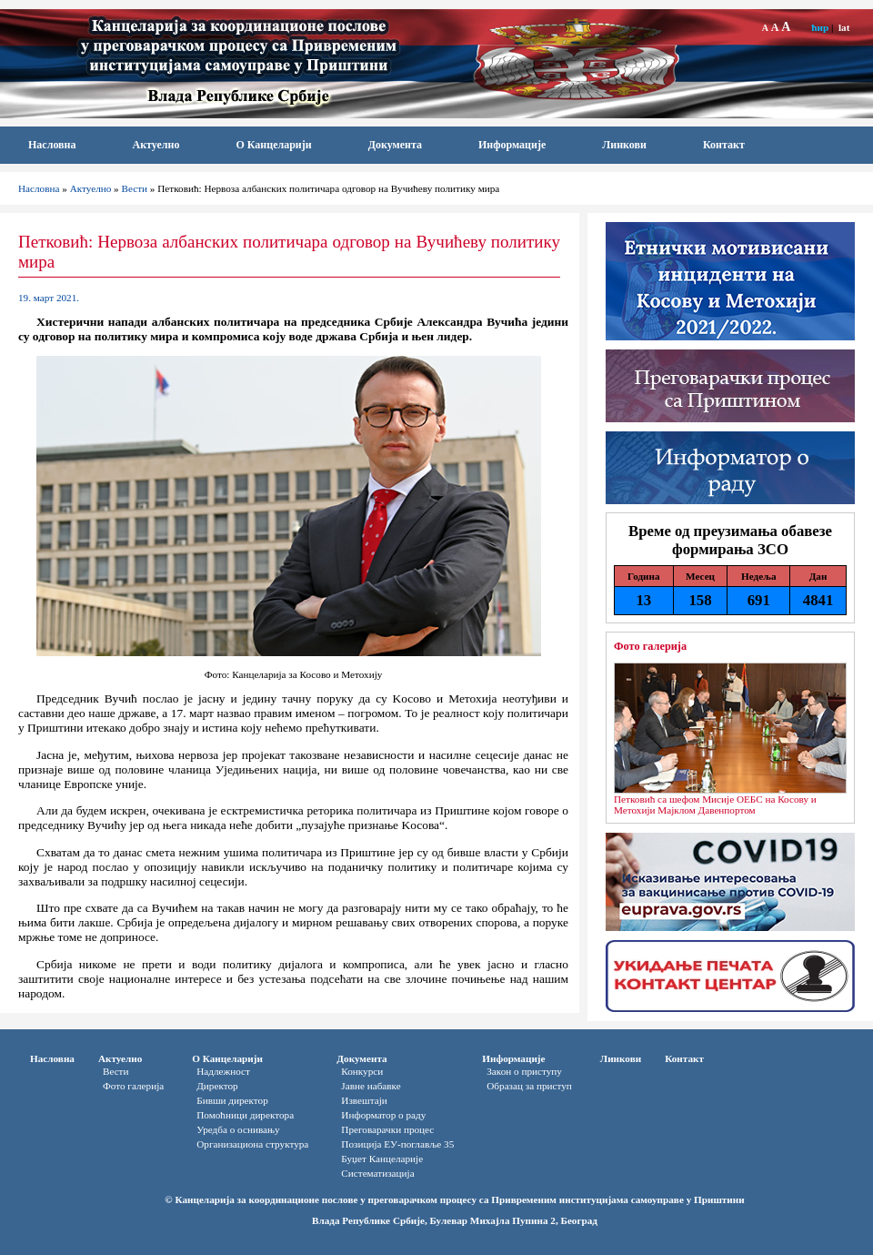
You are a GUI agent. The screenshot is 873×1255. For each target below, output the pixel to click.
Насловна (52, 144)
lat (843, 27)
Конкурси (362, 1071)
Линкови (624, 144)
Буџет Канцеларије (382, 1158)
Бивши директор (232, 1100)
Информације (512, 144)
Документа (395, 144)
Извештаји (363, 1100)
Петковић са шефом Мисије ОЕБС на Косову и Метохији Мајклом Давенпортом (715, 804)
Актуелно (156, 144)
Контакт (724, 144)
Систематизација (377, 1173)
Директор (216, 1085)
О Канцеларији (273, 144)
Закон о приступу (524, 1071)
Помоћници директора (245, 1114)
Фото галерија (650, 646)
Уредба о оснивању (237, 1129)
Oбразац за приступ (529, 1085)
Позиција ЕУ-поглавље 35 (397, 1144)
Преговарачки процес (387, 1129)
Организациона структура (252, 1144)
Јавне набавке (370, 1085)
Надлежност (223, 1071)
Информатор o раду (383, 1114)
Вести (135, 188)
